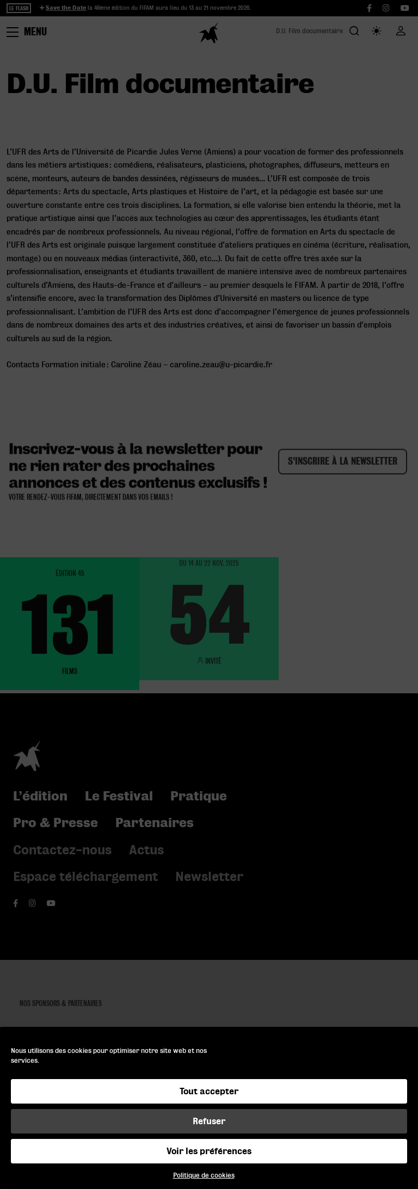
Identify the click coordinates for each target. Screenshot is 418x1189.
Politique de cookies (204, 1175)
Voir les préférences (209, 1151)
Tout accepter (209, 1091)
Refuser (209, 1121)
